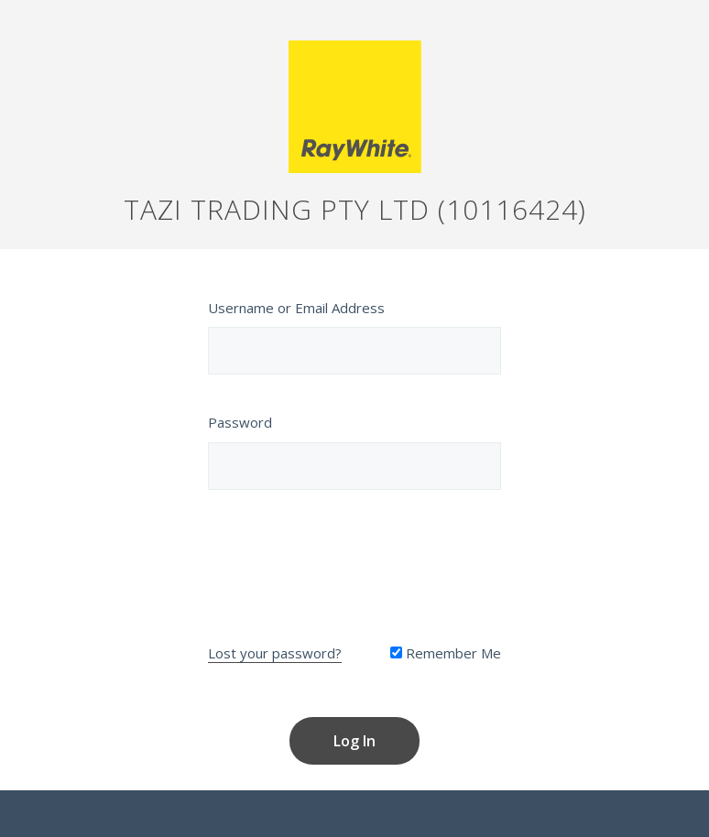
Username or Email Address (296, 308)
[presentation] (354, 562)
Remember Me (445, 653)
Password (240, 422)
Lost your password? (275, 653)
